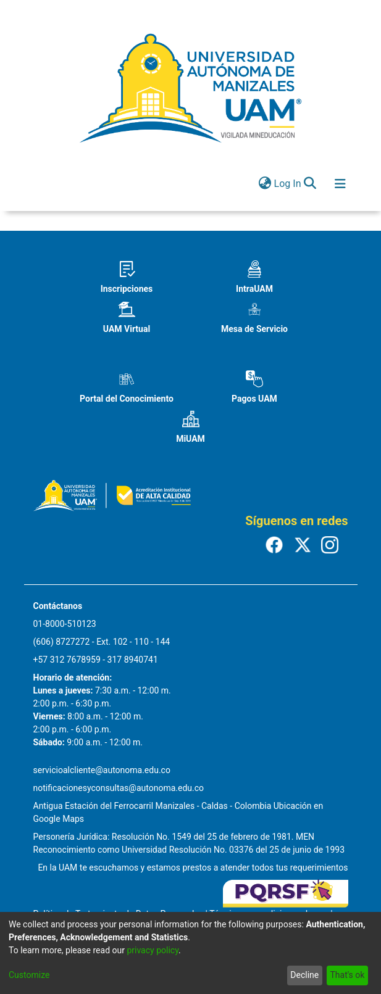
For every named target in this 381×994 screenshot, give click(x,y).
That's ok (347, 975)
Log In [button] (288, 183)
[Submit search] (310, 183)
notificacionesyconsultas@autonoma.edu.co (118, 788)
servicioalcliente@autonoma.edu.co (101, 770)
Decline (304, 975)
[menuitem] (265, 183)
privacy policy (152, 950)
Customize (29, 975)
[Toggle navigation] (340, 184)
